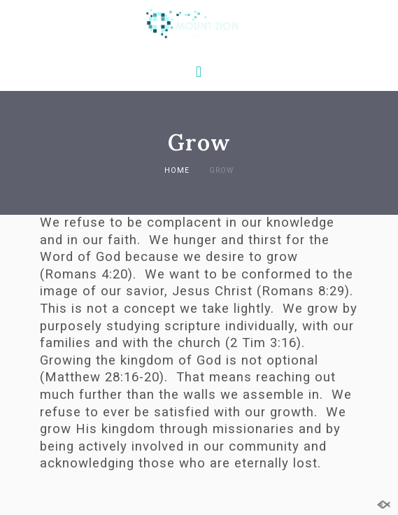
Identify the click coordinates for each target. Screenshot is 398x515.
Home (177, 170)
